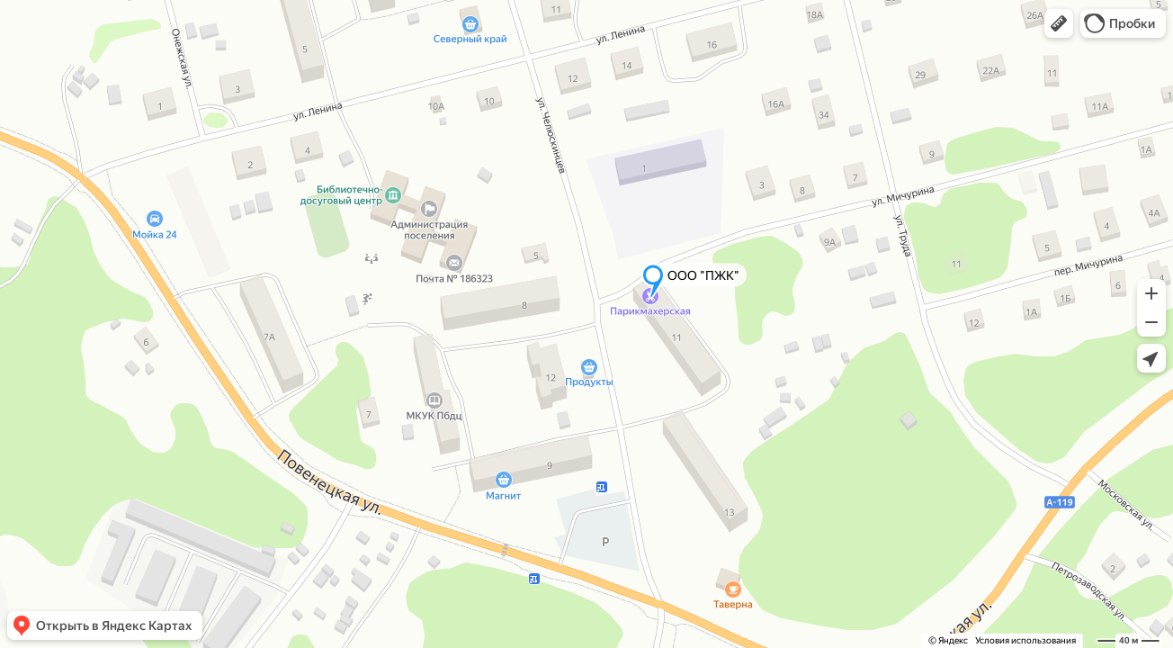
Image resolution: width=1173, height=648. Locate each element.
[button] (1058, 23)
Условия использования (1025, 640)
